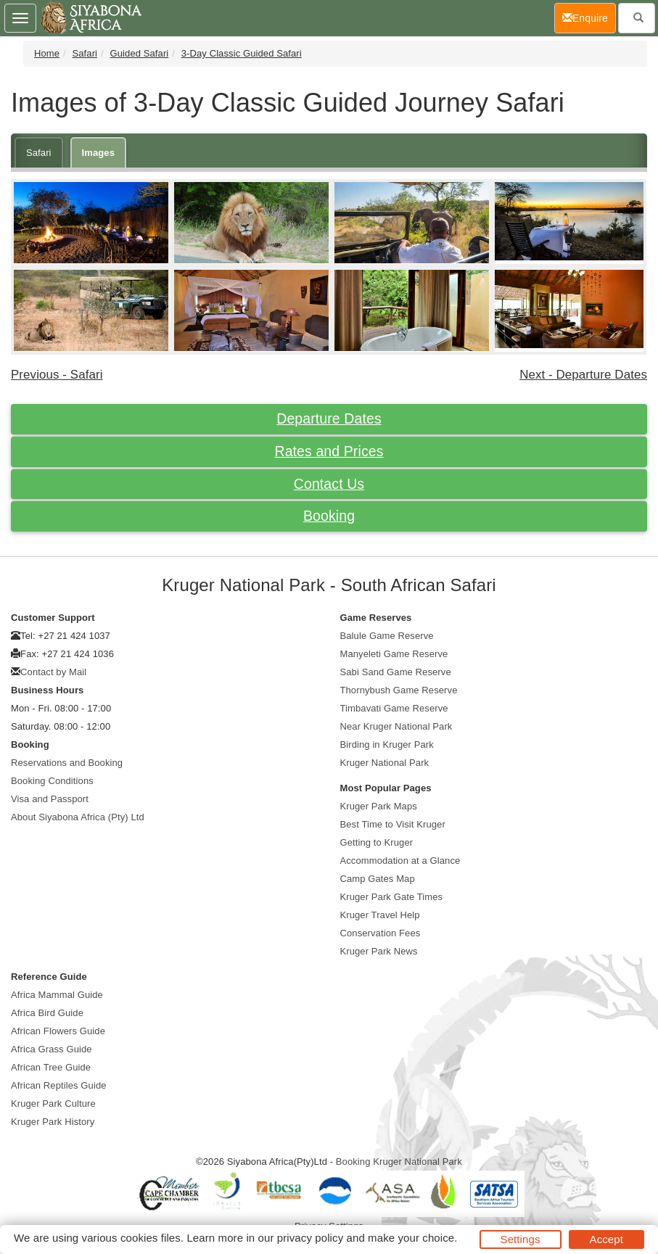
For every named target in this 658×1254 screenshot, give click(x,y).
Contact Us (329, 484)
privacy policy (310, 1238)
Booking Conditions (52, 780)
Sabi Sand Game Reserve (395, 672)
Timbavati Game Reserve (394, 708)
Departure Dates (329, 418)
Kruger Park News (379, 951)
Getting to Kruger (377, 842)
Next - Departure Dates (583, 374)
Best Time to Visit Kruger (392, 824)
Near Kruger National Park (396, 726)
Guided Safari (139, 53)
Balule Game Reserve (387, 635)
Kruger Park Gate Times (391, 896)
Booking (329, 516)
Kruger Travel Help (380, 914)
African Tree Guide (51, 1067)
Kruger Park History (52, 1121)
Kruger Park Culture (53, 1103)
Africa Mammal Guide (57, 994)
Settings (520, 1239)
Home (46, 53)
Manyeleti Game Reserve (394, 653)
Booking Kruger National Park (399, 1161)
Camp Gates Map (377, 878)
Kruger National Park (384, 762)
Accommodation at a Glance (400, 860)
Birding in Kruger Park (387, 744)
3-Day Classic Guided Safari (241, 53)
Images (98, 152)
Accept (606, 1239)
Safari (85, 53)
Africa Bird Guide (47, 1012)
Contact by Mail (53, 672)
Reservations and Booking (67, 762)
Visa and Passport (50, 798)
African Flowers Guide (58, 1031)
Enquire (589, 17)
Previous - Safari (57, 374)
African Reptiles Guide (59, 1085)
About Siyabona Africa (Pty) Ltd (77, 817)
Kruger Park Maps (378, 806)
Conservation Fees (380, 933)
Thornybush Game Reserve (399, 690)
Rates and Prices (328, 451)
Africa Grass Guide (51, 1049)
